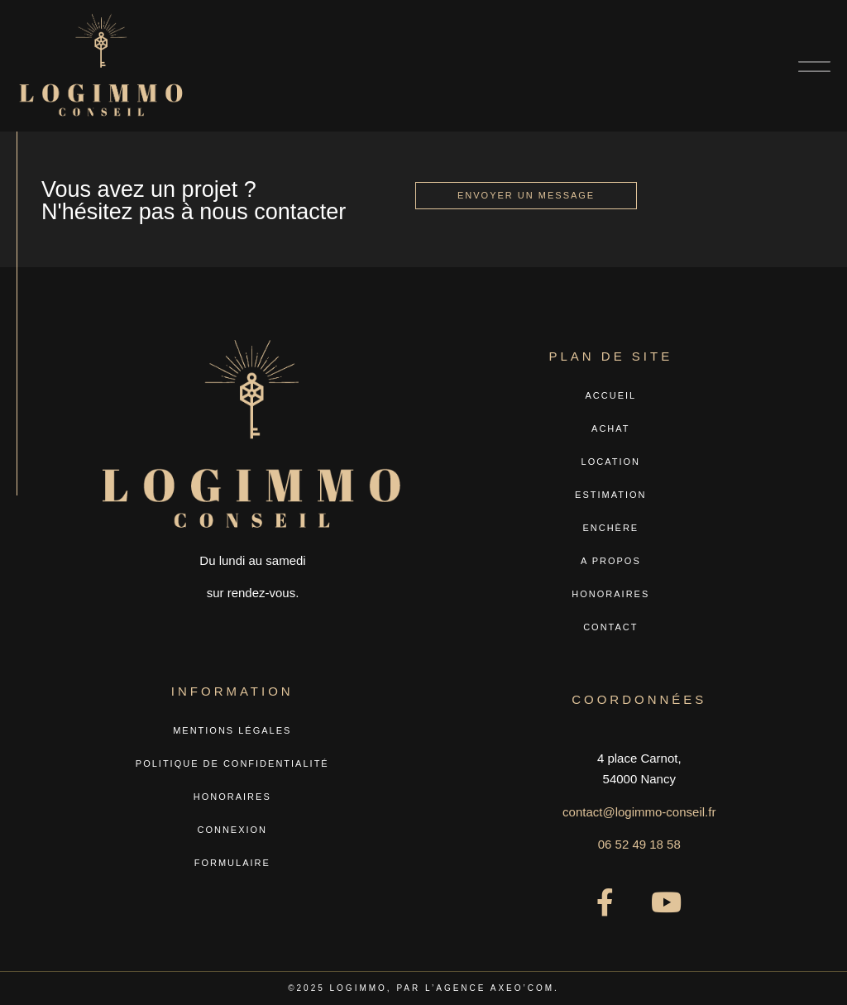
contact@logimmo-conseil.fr (638, 812)
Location (610, 462)
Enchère (610, 528)
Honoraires (610, 594)
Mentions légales (232, 730)
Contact (610, 627)
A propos (611, 561)
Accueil (610, 395)
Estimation (610, 495)
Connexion (232, 830)
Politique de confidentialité (232, 763)
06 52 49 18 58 (639, 844)
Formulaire (232, 863)
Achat (610, 428)
